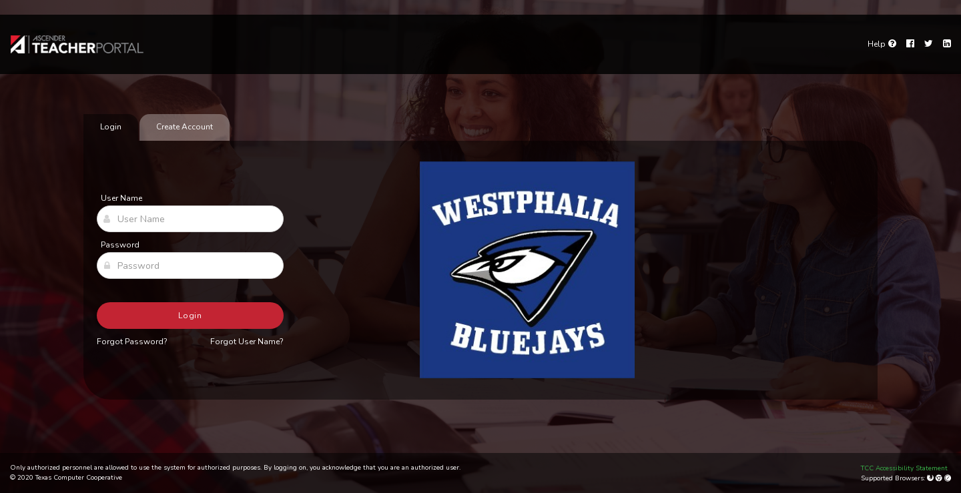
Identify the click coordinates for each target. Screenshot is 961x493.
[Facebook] (910, 44)
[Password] (190, 265)
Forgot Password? (132, 341)
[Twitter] (928, 44)
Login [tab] (110, 126)
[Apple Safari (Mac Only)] (947, 478)
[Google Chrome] (940, 478)
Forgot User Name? (247, 341)
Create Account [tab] (184, 126)
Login (190, 315)
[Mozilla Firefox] (931, 478)
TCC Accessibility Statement (904, 468)
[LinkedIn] (947, 44)
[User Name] (190, 218)
